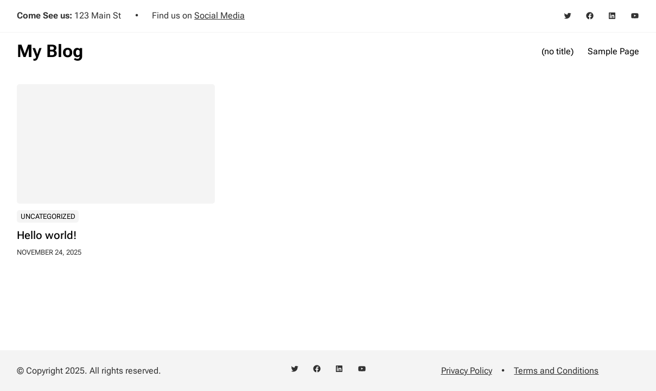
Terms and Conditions (556, 370)
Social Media (219, 15)
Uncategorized (48, 217)
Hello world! (47, 236)
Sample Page (613, 51)
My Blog (50, 51)
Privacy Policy (466, 370)
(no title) (558, 51)
